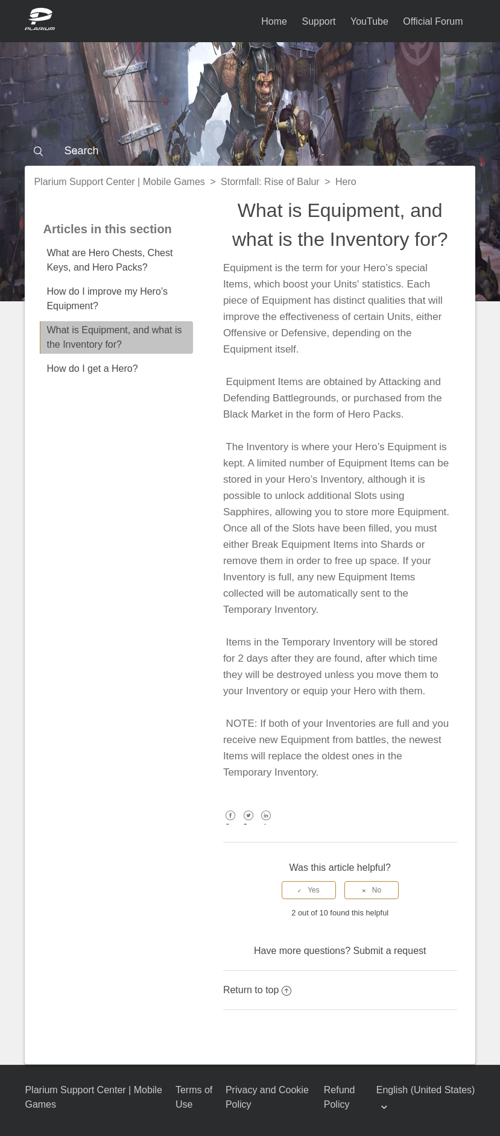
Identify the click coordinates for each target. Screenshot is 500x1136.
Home (274, 21)
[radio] (309, 890)
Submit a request (389, 951)
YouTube (369, 21)
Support (318, 21)
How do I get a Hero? (92, 368)
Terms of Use (194, 1097)
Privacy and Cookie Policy (267, 1097)
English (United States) (425, 1090)
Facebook (230, 824)
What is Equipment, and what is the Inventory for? (114, 337)
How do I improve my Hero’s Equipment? (107, 298)
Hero (345, 182)
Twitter (248, 824)
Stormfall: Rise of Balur (270, 182)
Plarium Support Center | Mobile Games (119, 182)
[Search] (250, 151)
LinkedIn (266, 824)
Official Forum (433, 21)
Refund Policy (339, 1097)
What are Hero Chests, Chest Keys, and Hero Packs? (109, 260)
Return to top (257, 990)
